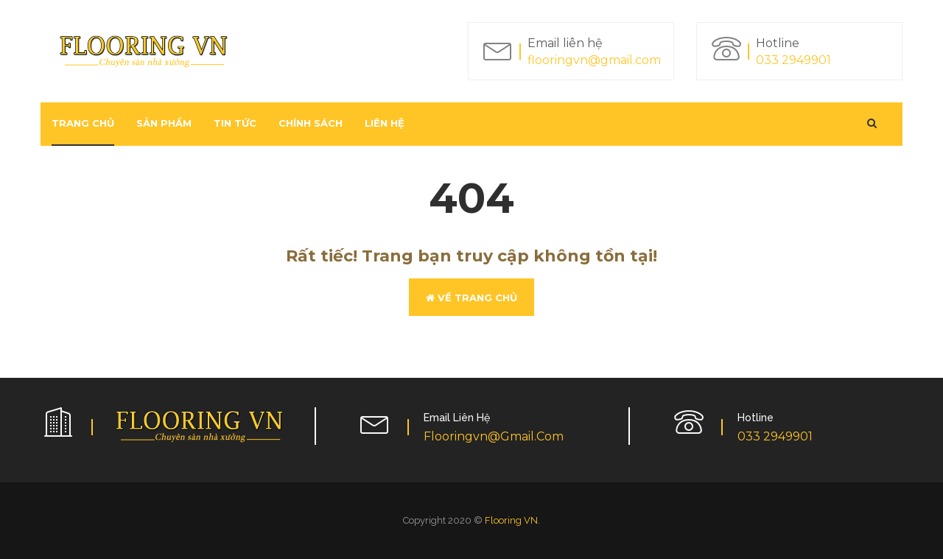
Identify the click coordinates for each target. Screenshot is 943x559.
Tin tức (235, 123)
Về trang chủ (471, 297)
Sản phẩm (164, 123)
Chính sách (310, 123)
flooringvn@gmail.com (594, 60)
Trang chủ (83, 123)
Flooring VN (511, 520)
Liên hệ (384, 123)
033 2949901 (793, 60)
